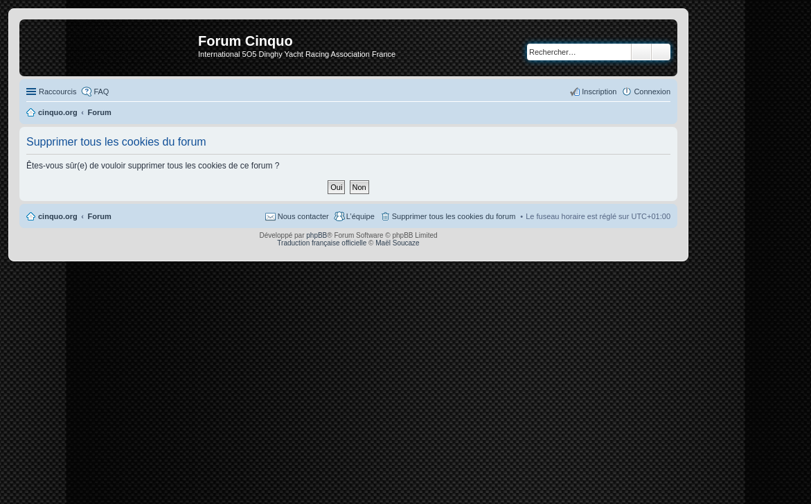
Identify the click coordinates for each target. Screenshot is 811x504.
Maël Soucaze (397, 243)
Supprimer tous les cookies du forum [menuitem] (454, 216)
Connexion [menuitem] (652, 91)
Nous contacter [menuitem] (303, 216)
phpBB (316, 235)
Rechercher (641, 52)
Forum (100, 216)
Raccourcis (57, 91)
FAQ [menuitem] (101, 91)
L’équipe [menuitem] (360, 216)
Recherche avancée (661, 52)
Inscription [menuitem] (599, 91)
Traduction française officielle (321, 243)
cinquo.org (58, 216)
